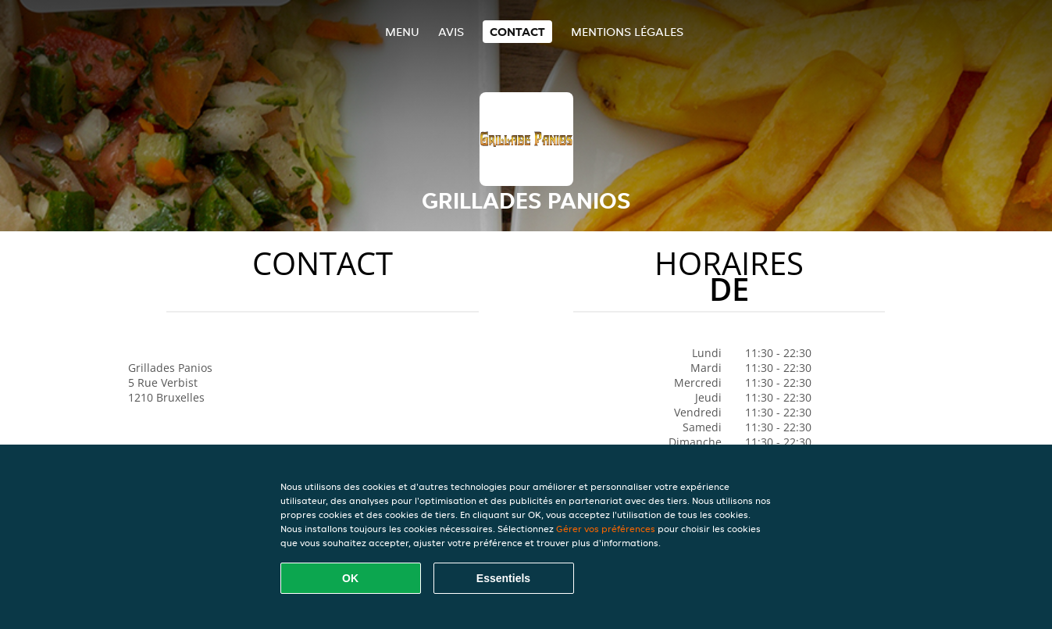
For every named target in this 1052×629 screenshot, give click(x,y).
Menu (402, 31)
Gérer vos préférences (605, 528)
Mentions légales (627, 31)
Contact (517, 31)
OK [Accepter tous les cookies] (350, 578)
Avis (451, 31)
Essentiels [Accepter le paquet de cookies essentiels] (503, 578)
